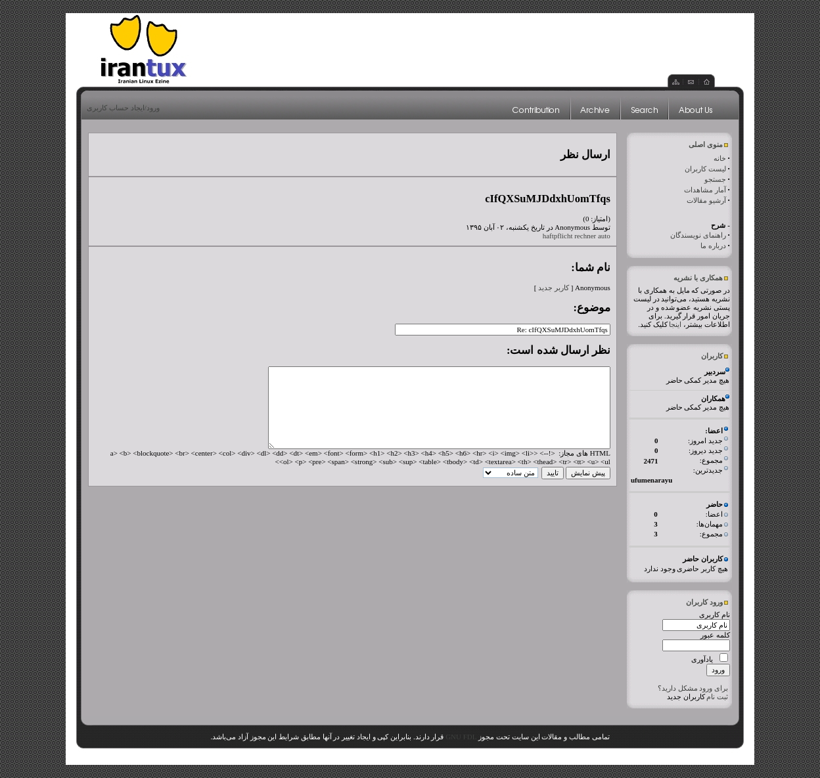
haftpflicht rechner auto (576, 236)
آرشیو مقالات (706, 200)
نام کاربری (714, 614)
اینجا (675, 324)
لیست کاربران (705, 169)
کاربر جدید (553, 288)
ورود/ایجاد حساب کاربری (123, 108)
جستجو (715, 179)
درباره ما (713, 245)
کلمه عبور (715, 635)
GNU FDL (460, 737)
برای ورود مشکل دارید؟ (693, 688)
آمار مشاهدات (705, 190)
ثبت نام (717, 697)
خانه (720, 158)
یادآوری (702, 659)
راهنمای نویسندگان (698, 235)
